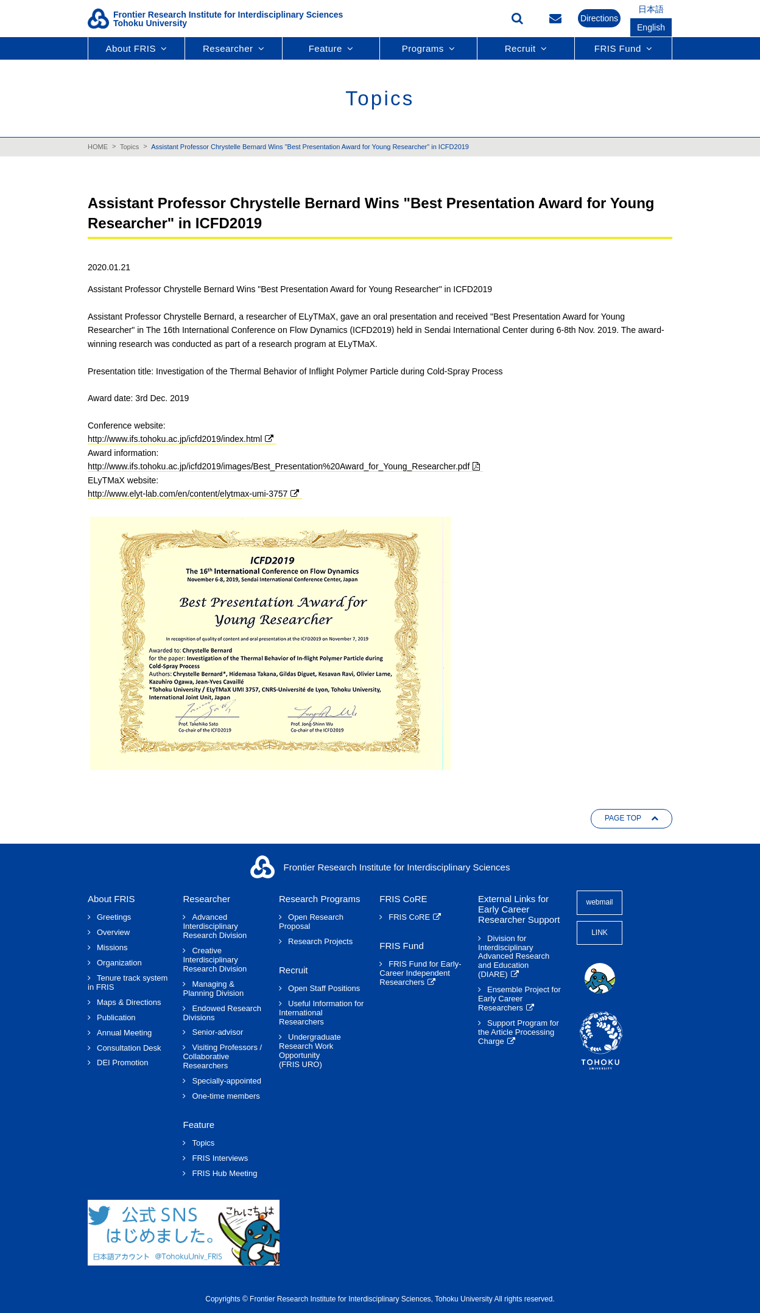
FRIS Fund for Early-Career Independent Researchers (420, 973)
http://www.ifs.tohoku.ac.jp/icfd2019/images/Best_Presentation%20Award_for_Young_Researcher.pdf (279, 466)
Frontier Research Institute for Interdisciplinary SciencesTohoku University (228, 19)
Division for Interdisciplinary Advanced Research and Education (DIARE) (513, 956)
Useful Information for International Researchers (321, 1013)
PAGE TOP (623, 818)
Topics (129, 146)
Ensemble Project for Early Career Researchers (519, 999)
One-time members (225, 1096)
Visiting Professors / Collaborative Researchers (222, 1056)
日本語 (651, 9)
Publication (116, 1018)
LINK (599, 932)
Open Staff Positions (324, 988)
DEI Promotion (123, 1063)
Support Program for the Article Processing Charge (518, 1032)
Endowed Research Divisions (222, 1013)
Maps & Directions (129, 1002)
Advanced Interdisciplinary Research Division (215, 926)
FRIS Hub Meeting (224, 1173)
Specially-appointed (226, 1081)
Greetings (114, 917)
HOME (98, 146)
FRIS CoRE (409, 917)
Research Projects (320, 941)
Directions (599, 18)
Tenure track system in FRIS (127, 983)
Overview (113, 932)
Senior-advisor (217, 1032)
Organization (119, 963)
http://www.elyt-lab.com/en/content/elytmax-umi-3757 (187, 494)
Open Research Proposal (311, 922)
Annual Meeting (124, 1033)
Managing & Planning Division (213, 989)
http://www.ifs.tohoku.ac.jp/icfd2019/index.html (175, 439)
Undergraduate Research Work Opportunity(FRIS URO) (310, 1051)
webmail (599, 902)
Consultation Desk (129, 1048)
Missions (112, 948)
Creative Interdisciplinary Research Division (215, 960)
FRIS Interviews (220, 1158)
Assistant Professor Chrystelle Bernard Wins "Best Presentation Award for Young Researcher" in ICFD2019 (310, 146)
